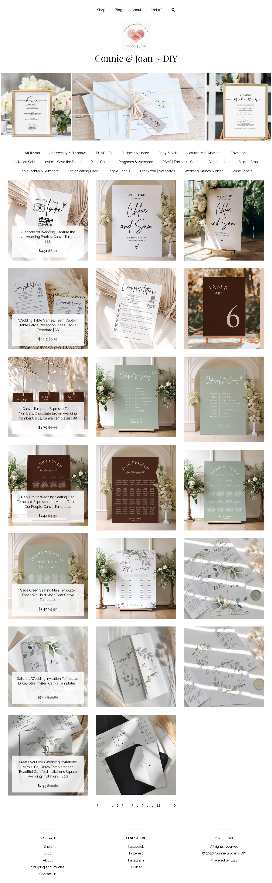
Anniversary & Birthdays (67, 153)
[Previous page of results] (97, 805)
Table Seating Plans (83, 171)
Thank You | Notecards (157, 171)
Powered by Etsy (224, 860)
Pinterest (136, 853)
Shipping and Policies (47, 867)
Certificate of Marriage (204, 153)
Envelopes (239, 153)
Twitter (136, 867)
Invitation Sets (24, 162)
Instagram (136, 860)
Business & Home (135, 153)
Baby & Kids (167, 153)
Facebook (136, 846)
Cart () (156, 10)
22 (158, 805)
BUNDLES (104, 153)
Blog (118, 10)
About (136, 10)
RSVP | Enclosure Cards (180, 162)
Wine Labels (242, 171)
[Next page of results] (175, 805)
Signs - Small (249, 162)
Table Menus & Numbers (39, 171)
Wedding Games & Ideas (203, 171)
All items (32, 153)
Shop (101, 10)
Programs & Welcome (136, 162)
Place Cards (100, 162)
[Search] (173, 10)
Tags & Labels (119, 171)
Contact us (48, 874)
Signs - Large (219, 162)
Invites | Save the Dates (62, 162)
